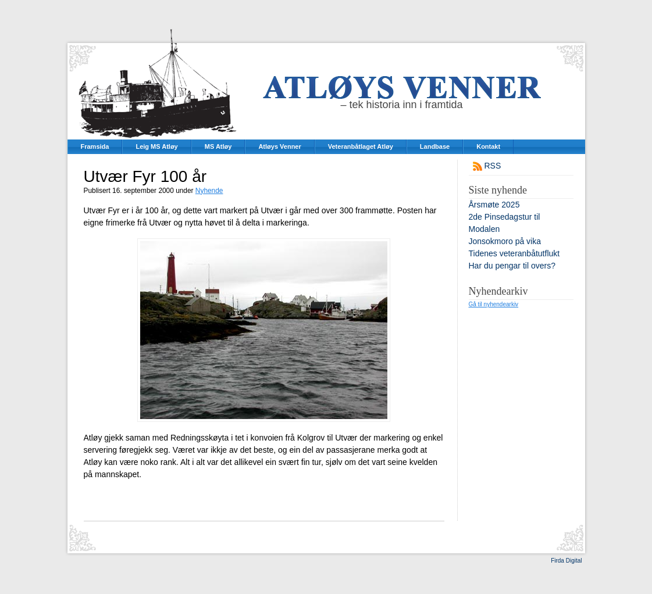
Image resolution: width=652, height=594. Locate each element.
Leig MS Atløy (156, 146)
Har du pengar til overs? (512, 265)
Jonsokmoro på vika (505, 241)
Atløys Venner (279, 146)
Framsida (95, 146)
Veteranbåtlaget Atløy (360, 146)
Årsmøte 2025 (494, 204)
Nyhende (209, 191)
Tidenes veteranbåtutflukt (514, 253)
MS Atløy (218, 146)
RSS (492, 165)
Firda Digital (566, 560)
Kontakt (488, 146)
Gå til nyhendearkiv (494, 304)
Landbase (435, 146)
